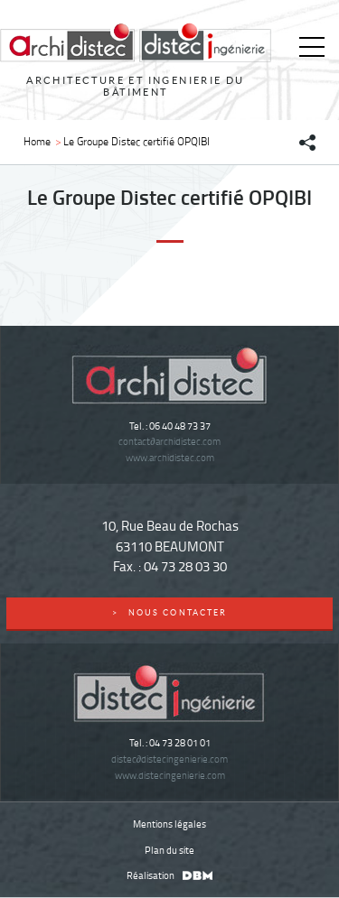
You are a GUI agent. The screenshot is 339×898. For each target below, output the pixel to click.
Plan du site (169, 849)
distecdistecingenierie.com (169, 758)
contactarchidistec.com (169, 441)
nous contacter (169, 612)
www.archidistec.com (170, 457)
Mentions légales (169, 823)
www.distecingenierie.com (170, 775)
